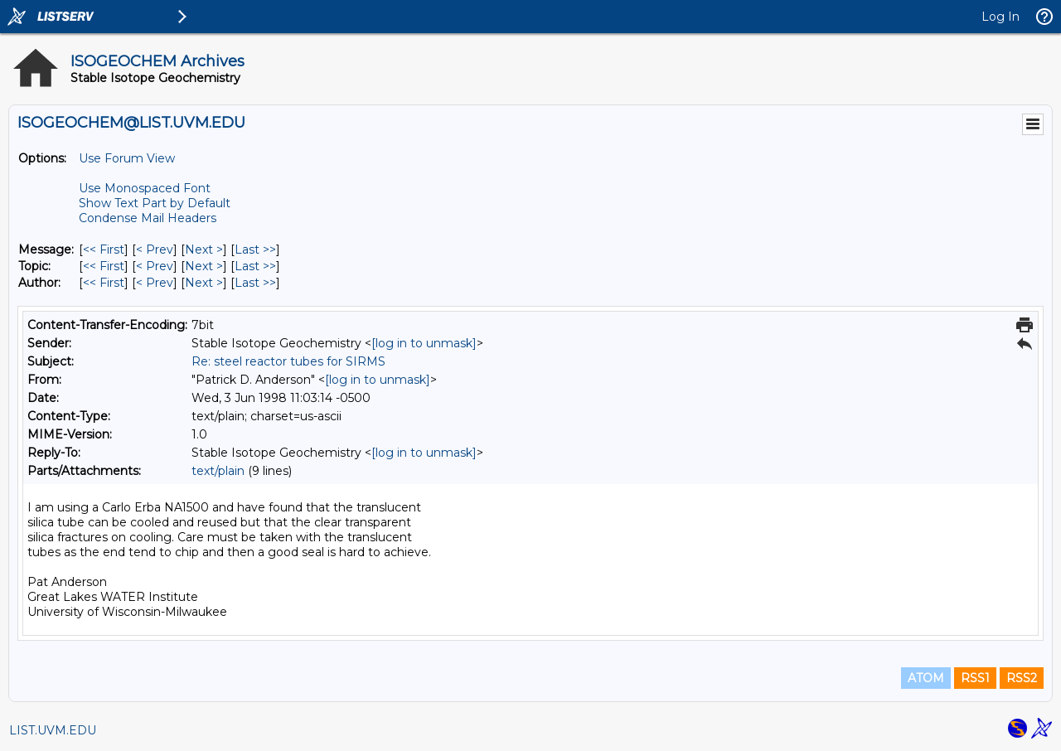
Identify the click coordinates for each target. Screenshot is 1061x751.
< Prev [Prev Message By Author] (154, 282)
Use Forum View (127, 158)
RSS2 (1021, 678)
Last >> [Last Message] (255, 249)
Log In (1000, 16)
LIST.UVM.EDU (52, 730)
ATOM (926, 678)
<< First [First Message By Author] (103, 282)
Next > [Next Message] (204, 249)
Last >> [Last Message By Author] (255, 282)
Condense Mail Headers (147, 218)
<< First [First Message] (103, 249)
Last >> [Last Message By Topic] (255, 266)
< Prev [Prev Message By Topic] (154, 266)
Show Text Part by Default (154, 203)
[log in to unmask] (424, 343)
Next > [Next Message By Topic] (204, 266)
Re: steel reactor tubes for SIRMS (288, 361)
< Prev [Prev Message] (154, 249)
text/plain (218, 470)
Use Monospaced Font (145, 188)
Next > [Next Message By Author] (204, 282)
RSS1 (975, 678)
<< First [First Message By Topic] (103, 266)
